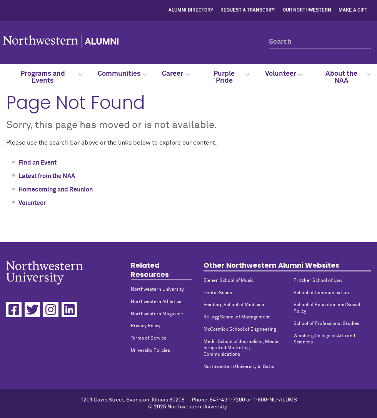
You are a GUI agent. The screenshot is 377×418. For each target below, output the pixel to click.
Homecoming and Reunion (55, 190)
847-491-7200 (227, 400)
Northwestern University (157, 289)
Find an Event (37, 163)
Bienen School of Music (229, 280)
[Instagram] (50, 309)
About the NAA (348, 77)
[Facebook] (14, 309)
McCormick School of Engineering (240, 329)
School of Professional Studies (326, 323)
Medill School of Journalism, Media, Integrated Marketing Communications (242, 348)
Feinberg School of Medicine (234, 305)
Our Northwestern (307, 10)
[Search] (320, 41)
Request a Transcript (247, 10)
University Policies (150, 350)
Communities (122, 73)
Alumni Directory (190, 10)
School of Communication (321, 293)
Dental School (219, 293)
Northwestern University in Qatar (239, 367)
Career (175, 73)
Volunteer (283, 73)
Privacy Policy (145, 326)
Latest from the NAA (46, 176)
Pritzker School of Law (318, 280)
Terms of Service (149, 338)
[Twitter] (32, 309)
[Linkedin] (69, 309)
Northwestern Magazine (157, 314)
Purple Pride (232, 77)
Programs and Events (51, 77)
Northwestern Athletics (156, 302)
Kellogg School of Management (237, 317)
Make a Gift (353, 10)
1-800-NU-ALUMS (274, 400)
